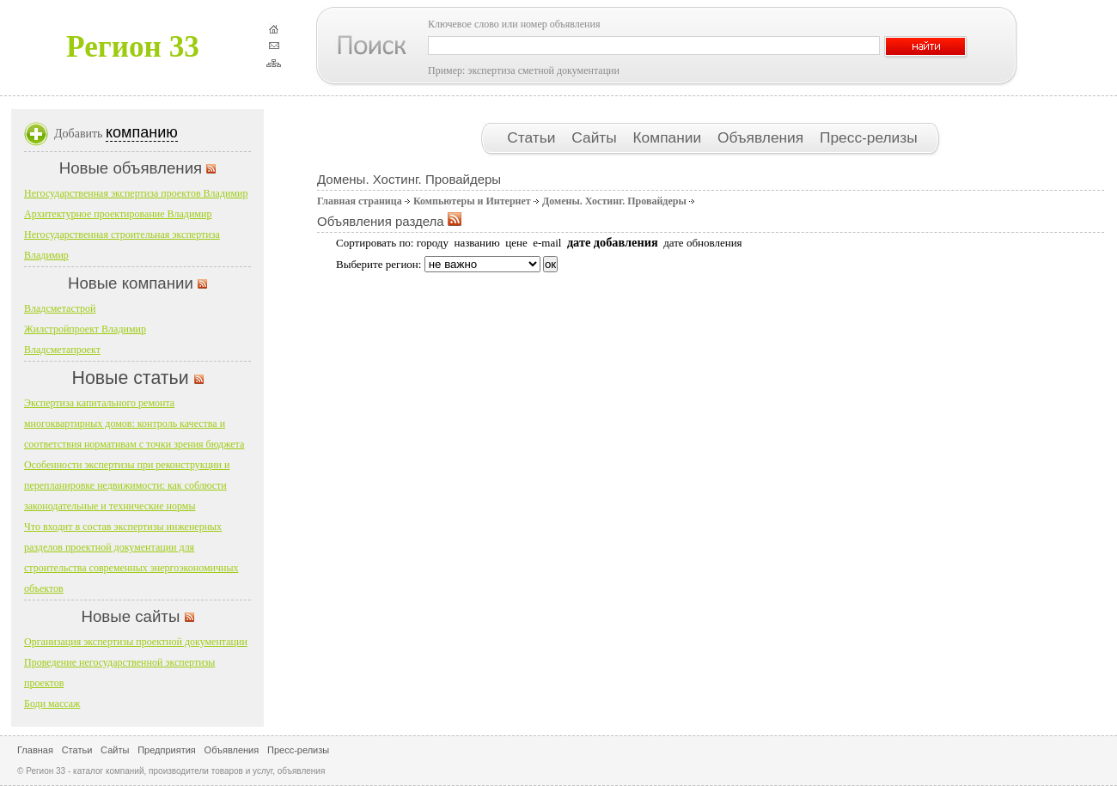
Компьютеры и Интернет (472, 201)
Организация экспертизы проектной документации (135, 642)
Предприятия (166, 750)
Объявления (762, 137)
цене (516, 242)
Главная (35, 750)
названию (476, 242)
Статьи (533, 137)
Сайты (595, 137)
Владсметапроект (62, 350)
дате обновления (702, 242)
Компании (669, 137)
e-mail (547, 242)
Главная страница (359, 201)
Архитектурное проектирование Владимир (117, 214)
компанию (142, 132)
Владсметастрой (60, 308)
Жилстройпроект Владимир (85, 329)
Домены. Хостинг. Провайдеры (614, 201)
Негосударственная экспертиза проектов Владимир (135, 193)
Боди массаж (52, 704)
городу (433, 242)
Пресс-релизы (869, 137)
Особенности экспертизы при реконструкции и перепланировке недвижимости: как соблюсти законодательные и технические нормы (126, 485)
